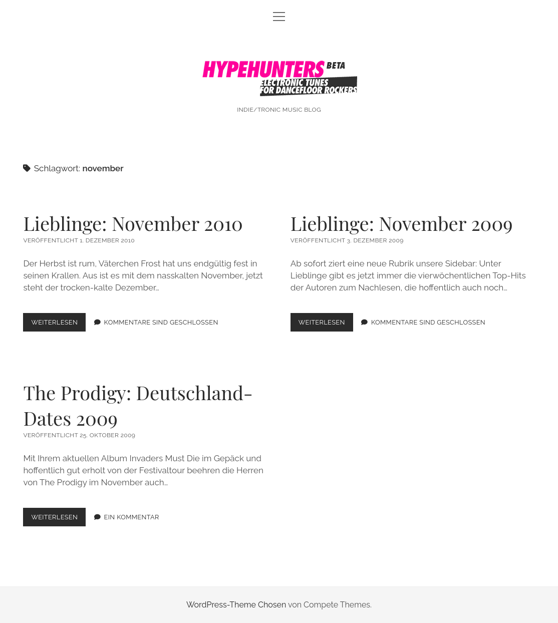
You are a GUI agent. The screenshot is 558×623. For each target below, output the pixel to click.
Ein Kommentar (131, 517)
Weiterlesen (58, 324)
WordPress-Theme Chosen (236, 604)
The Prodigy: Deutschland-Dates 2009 (137, 405)
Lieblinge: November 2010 (132, 223)
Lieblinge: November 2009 (402, 223)
